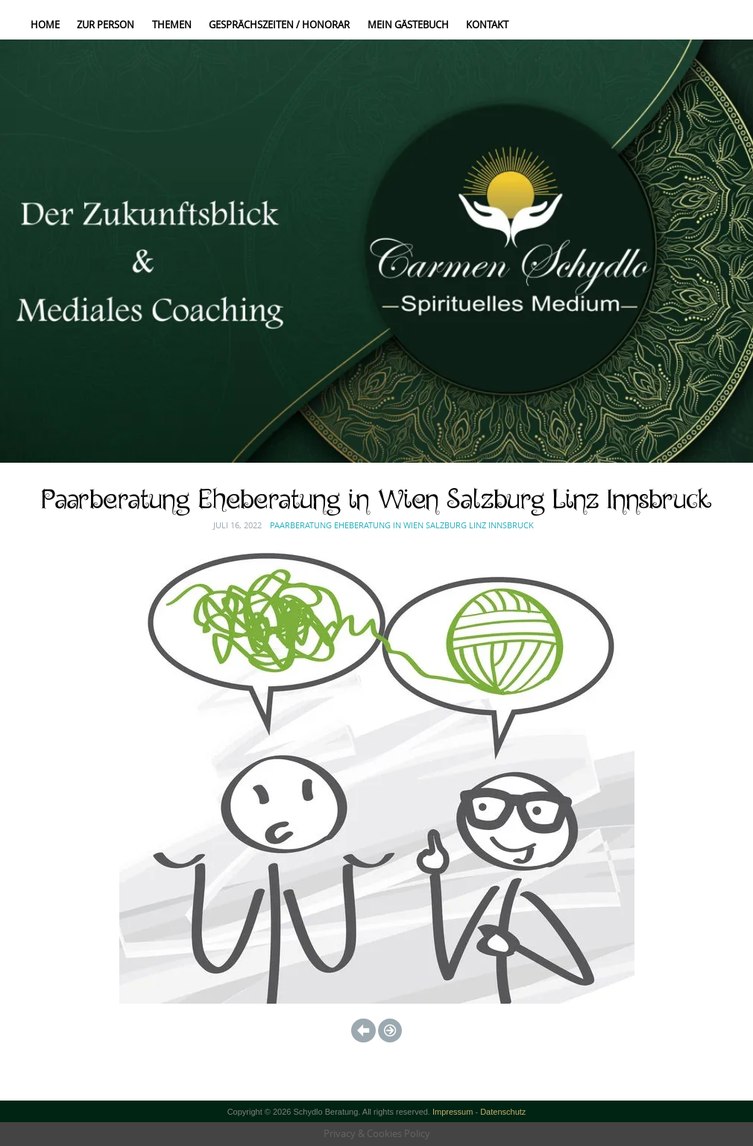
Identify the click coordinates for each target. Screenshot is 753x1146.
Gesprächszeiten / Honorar (279, 24)
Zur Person (105, 24)
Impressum (453, 1111)
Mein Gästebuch (408, 24)
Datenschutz (503, 1111)
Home (45, 24)
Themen (172, 24)
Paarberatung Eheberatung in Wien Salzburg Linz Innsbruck (402, 525)
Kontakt (487, 24)
